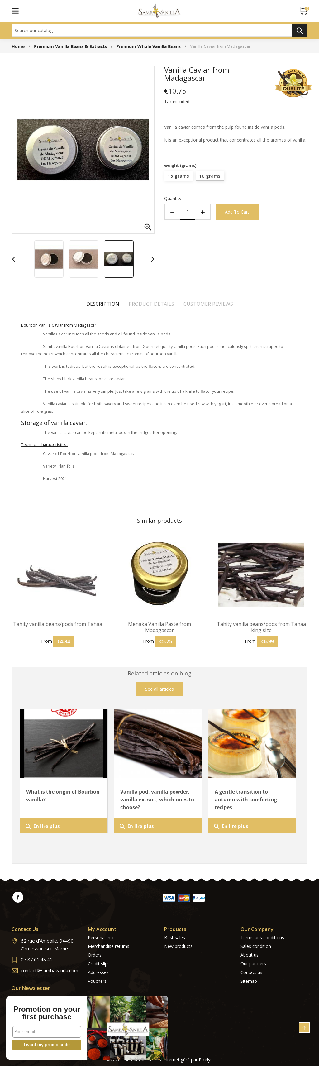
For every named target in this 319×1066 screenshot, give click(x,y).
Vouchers (97, 981)
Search (299, 30)
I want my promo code (47, 1044)
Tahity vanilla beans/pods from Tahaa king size (261, 627)
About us (249, 955)
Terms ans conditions (262, 937)
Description (102, 303)
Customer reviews (208, 303)
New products (178, 946)
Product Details (151, 303)
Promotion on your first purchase (46, 1013)
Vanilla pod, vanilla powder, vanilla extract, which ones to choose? (157, 799)
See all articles (159, 689)
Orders (95, 955)
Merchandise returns (108, 946)
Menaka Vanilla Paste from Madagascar (159, 627)
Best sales (174, 937)
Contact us (251, 972)
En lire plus (42, 826)
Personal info (101, 937)
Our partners (253, 964)
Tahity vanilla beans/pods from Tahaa (57, 624)
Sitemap (248, 981)
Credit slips (99, 964)
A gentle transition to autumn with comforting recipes (246, 799)
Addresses (98, 972)
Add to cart (237, 212)
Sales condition (255, 946)
